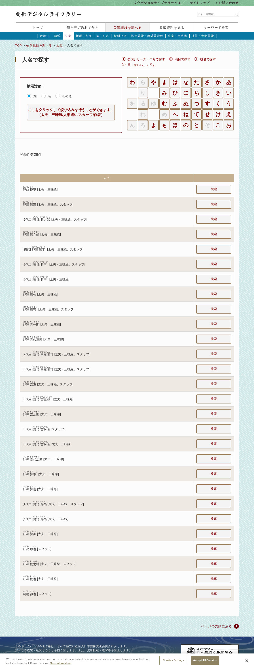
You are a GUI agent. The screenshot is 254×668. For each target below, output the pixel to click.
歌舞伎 (44, 36)
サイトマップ (200, 2)
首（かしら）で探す (141, 65)
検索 (214, 189)
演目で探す (182, 59)
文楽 (68, 36)
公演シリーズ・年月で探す (146, 59)
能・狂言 (102, 36)
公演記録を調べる (127, 28)
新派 (57, 36)
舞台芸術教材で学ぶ (83, 28)
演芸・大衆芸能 (203, 36)
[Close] (247, 663)
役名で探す (208, 59)
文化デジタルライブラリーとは (157, 2)
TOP (18, 45)
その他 (67, 96)
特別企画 (120, 36)
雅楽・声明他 (177, 36)
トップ (37, 28)
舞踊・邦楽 (84, 36)
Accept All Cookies (205, 662)
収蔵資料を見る (171, 28)
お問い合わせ (229, 2)
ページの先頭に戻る (216, 626)
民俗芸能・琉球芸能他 (147, 36)
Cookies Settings (173, 662)
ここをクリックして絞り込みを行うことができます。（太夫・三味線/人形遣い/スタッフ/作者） (71, 112)
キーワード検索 (216, 28)
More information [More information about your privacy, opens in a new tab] (60, 665)
